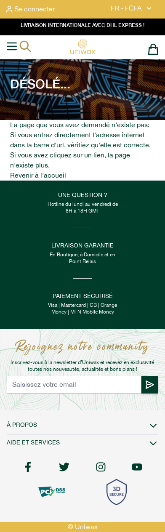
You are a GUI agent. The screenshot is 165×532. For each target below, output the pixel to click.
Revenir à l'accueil (38, 175)
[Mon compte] (30, 9)
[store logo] (82, 46)
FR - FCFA (132, 8)
